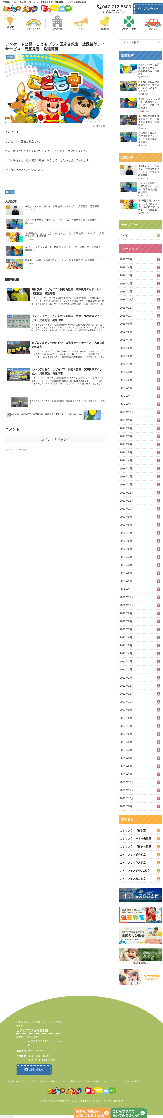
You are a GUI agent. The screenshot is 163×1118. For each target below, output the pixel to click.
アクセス (105, 1081)
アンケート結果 (91, 1081)
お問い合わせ (148, 8)
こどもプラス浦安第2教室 (135, 870)
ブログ (64, 1081)
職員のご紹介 (75, 1081)
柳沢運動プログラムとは (18, 1081)
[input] (140, 42)
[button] (159, 42)
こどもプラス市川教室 (133, 862)
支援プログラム (38, 1081)
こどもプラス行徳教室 (133, 830)
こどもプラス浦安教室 (133, 854)
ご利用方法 (53, 1081)
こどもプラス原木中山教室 (135, 838)
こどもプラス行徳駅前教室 (135, 846)
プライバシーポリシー (121, 1081)
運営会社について (141, 1081)
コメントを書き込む (56, 439)
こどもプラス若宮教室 (133, 878)
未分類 (10, 192)
